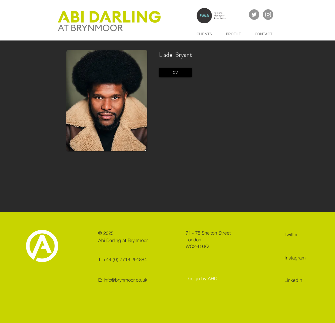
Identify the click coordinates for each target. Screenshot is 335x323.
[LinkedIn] (301, 280)
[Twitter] (301, 234)
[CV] (175, 72)
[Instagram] (301, 257)
